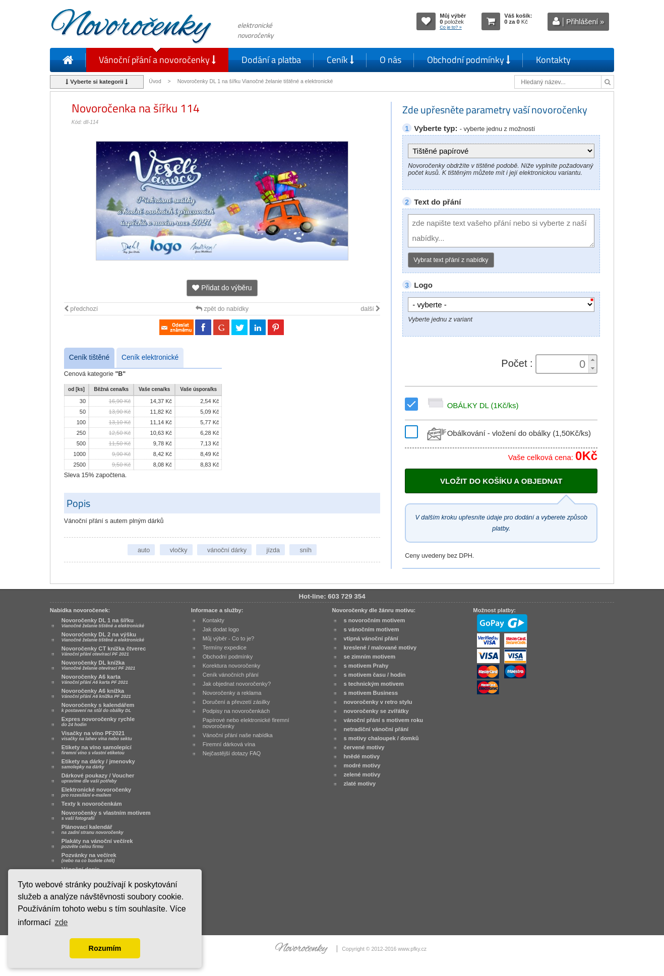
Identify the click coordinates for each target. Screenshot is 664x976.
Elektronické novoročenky (97, 792)
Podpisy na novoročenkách (236, 711)
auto (144, 550)
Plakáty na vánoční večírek (97, 843)
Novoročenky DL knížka (98, 665)
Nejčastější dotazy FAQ (232, 753)
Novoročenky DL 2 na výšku (103, 636)
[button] (592, 359)
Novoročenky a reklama (232, 693)
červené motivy (364, 747)
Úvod (155, 81)
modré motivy (362, 765)
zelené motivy (362, 774)
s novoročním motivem (374, 620)
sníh (305, 550)
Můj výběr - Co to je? (229, 638)
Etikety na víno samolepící (97, 749)
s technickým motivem (374, 684)
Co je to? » (451, 27)
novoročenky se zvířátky (376, 711)
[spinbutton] (563, 364)
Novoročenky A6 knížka (96, 693)
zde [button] (61, 922)
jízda (272, 550)
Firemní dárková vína (229, 744)
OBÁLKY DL (472, 405)
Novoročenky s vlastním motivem (106, 815)
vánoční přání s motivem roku (384, 720)
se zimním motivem (370, 657)
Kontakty (553, 60)
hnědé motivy (362, 756)
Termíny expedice (225, 647)
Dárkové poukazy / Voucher (98, 778)
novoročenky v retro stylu (378, 702)
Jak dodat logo (221, 629)
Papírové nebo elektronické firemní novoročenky (246, 723)
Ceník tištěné (89, 357)
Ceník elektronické (150, 357)
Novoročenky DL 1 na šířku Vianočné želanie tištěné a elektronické (256, 81)
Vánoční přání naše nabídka (238, 735)
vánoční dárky (227, 550)
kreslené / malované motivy (380, 647)
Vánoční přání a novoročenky (157, 60)
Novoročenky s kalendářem (98, 707)
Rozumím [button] (105, 948)
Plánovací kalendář (93, 829)
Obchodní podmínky (468, 60)
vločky (179, 550)
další (370, 308)
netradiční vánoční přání (376, 729)
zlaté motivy (360, 783)
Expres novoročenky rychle (98, 721)
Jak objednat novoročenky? (237, 684)
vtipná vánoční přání (371, 638)
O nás (390, 60)
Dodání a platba (271, 60)
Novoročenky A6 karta (95, 679)
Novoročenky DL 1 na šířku (103, 622)
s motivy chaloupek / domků (381, 738)
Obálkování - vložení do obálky (508, 433)
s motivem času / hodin (375, 675)
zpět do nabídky (222, 308)
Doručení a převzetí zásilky (236, 702)
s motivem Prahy (366, 666)
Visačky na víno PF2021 (97, 735)
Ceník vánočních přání (231, 675)
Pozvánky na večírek (89, 857)
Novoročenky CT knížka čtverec (104, 651)
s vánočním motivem (371, 629)
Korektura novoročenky (231, 666)
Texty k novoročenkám (92, 804)
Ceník (340, 60)
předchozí (81, 308)
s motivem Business (371, 693)
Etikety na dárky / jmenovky (98, 763)
